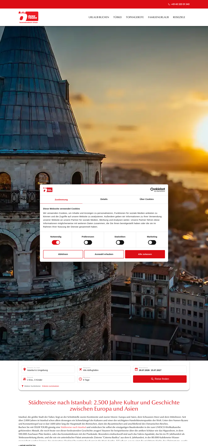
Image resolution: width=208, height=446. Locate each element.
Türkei (117, 17)
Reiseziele (179, 17)
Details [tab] (104, 199)
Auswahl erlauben (104, 254)
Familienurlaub (158, 17)
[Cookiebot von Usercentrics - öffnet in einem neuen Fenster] (152, 190)
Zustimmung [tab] (61, 199)
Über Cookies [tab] (147, 199)
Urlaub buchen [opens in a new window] (99, 17)
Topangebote (135, 17)
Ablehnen (63, 254)
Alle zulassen (145, 254)
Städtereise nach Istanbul (73, 427)
